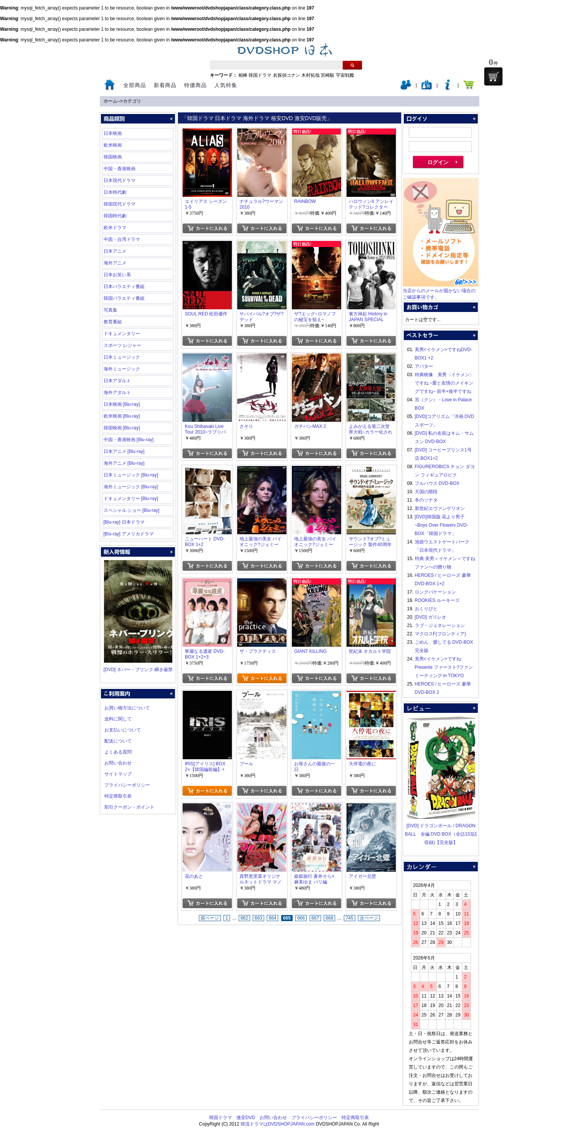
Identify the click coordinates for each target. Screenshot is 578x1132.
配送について (118, 741)
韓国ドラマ (260, 75)
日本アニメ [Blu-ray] (124, 451)
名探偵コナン (286, 75)
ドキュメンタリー (122, 333)
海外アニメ (115, 263)
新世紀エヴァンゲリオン (440, 508)
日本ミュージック (122, 357)
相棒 (242, 75)
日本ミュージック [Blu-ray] (131, 475)
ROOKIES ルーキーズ (437, 600)
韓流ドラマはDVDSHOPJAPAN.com (278, 1124)
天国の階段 (426, 491)
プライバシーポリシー (127, 785)
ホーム (110, 101)
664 (272, 918)
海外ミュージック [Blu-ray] (131, 486)
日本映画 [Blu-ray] (122, 404)
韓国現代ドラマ (119, 204)
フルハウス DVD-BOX (437, 483)
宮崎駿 (327, 75)
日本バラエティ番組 (124, 286)
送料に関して (118, 719)
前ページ (210, 918)
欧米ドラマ (115, 227)
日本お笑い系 (117, 274)
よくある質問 (118, 752)
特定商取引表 (118, 796)
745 (349, 918)
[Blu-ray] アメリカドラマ (129, 534)
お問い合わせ (118, 763)
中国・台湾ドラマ (122, 239)
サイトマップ (118, 774)
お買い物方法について (127, 708)
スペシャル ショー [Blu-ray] (131, 510)
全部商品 (134, 85)
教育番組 (113, 322)
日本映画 (113, 133)
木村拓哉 (310, 75)
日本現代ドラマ (119, 180)
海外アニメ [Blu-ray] (124, 463)
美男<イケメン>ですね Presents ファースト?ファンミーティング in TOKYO (444, 667)
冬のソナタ (426, 500)
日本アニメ (115, 251)
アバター (424, 366)
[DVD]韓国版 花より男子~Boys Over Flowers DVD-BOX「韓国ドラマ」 (441, 525)
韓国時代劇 (115, 215)
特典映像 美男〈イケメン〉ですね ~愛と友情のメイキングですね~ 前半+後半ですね (444, 383)
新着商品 (165, 85)
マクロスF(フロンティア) (440, 633)
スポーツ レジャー (122, 345)
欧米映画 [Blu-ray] (122, 416)
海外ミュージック (122, 369)
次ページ (369, 918)
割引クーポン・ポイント (129, 807)
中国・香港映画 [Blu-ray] (129, 439)
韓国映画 (113, 157)
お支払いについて (122, 730)
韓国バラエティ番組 (124, 298)
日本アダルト (117, 380)
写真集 (110, 310)
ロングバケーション (435, 592)
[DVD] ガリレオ (430, 617)
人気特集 (225, 85)
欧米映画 (113, 145)
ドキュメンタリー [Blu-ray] (131, 498)
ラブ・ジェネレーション (440, 625)
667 (315, 918)
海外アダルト (117, 392)
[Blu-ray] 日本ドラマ (124, 522)
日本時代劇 (115, 192)
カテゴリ (132, 101)
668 (329, 918)
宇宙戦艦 (345, 75)
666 (301, 918)
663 (258, 918)
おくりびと (426, 608)
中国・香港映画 (119, 168)
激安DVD (245, 1117)
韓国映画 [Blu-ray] (122, 428)
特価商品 (195, 85)
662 (244, 918)
